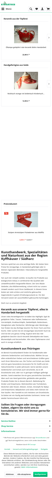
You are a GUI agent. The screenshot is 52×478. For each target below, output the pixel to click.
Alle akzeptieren (24, 474)
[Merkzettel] (36, 9)
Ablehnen (10, 474)
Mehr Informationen (29, 467)
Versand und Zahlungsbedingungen (25, 449)
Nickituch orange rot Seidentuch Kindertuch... (26, 93)
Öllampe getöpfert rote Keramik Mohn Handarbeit (26, 47)
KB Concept (32, 444)
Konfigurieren (40, 474)
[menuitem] (6, 9)
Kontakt (7, 449)
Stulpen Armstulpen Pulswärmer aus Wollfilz (26, 232)
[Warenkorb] (48, 9)
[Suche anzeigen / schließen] (30, 9)
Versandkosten (41, 438)
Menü (6, 8)
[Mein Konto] (42, 9)
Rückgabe (44, 449)
